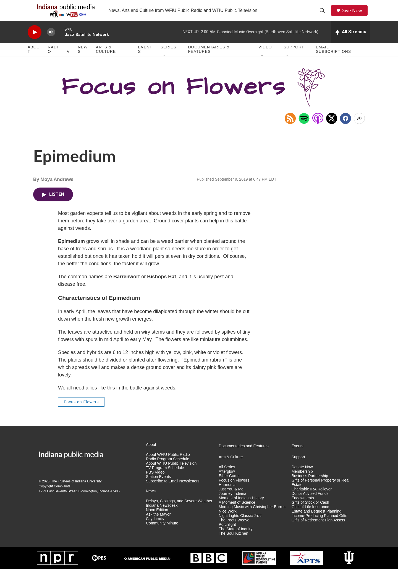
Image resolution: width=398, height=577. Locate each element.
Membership (302, 480)
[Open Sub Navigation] (165, 64)
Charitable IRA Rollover (312, 497)
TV (68, 57)
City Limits (155, 527)
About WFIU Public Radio (168, 463)
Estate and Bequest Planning (317, 519)
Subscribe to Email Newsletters (173, 489)
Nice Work (227, 519)
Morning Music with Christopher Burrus (252, 515)
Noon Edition (157, 518)
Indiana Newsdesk (161, 513)
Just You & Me (231, 497)
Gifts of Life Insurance (310, 515)
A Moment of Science (237, 510)
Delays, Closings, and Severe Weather (179, 509)
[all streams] (350, 40)
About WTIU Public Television (171, 472)
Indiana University (88, 490)
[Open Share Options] (359, 126)
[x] (331, 126)
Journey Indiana (232, 502)
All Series (227, 475)
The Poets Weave (234, 528)
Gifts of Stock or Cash (310, 510)
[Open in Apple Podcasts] (317, 126)
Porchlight (227, 533)
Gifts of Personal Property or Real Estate (320, 491)
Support (294, 55)
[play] (34, 40)
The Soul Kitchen (233, 541)
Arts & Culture (106, 57)
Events (145, 57)
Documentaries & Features (208, 57)
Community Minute (162, 531)
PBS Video (155, 481)
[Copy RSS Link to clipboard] (290, 126)
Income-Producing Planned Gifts (319, 524)
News (83, 57)
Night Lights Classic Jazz (240, 524)
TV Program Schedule (165, 476)
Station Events (158, 485)
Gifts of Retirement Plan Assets (318, 528)
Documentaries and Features (244, 454)
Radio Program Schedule (167, 467)
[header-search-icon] (323, 14)
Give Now (354, 14)
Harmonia (227, 493)
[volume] (51, 40)
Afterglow (227, 480)
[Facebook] (345, 126)
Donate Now (302, 475)
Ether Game (229, 484)
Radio (53, 57)
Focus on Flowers (81, 410)
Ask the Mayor (158, 522)
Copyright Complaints (54, 495)
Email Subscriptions (333, 57)
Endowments (303, 506)
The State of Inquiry (235, 537)
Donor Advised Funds (310, 502)
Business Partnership (310, 484)
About (34, 57)
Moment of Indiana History (241, 506)
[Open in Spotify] (304, 126)
